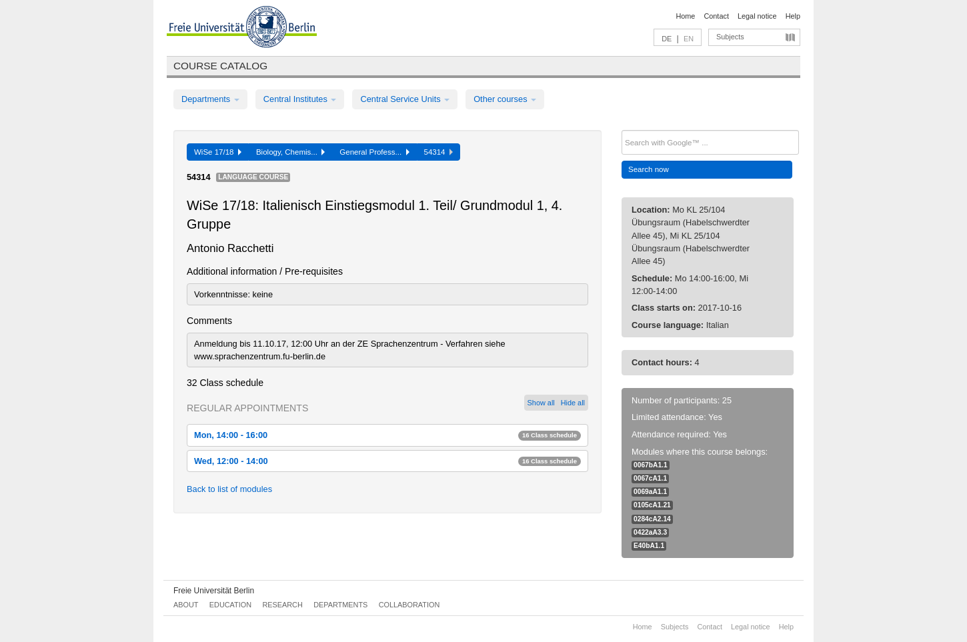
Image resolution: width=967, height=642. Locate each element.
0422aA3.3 (650, 532)
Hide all (573, 403)
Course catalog (220, 65)
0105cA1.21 (652, 505)
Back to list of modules (229, 489)
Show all (541, 403)
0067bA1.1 (651, 465)
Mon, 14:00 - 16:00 (387, 435)
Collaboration (409, 605)
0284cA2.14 (652, 519)
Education (230, 605)
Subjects (730, 37)
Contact (716, 16)
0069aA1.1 (650, 491)
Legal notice (757, 16)
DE (667, 39)
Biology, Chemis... (290, 152)
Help (793, 16)
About (185, 605)
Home (685, 16)
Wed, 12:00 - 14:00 (387, 461)
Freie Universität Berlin (213, 590)
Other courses (504, 99)
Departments (210, 99)
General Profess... (374, 152)
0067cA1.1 (650, 478)
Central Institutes (300, 99)
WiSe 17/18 (217, 152)
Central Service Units (404, 99)
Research (282, 605)
